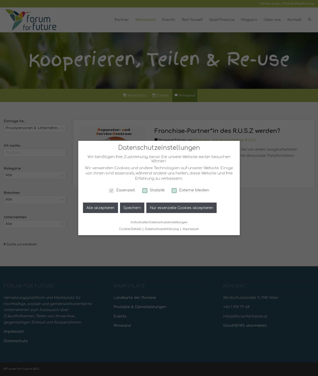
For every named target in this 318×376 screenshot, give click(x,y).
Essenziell (122, 190)
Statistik (153, 190)
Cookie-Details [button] (130, 229)
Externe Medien (190, 190)
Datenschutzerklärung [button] (162, 229)
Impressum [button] (191, 229)
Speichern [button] (132, 208)
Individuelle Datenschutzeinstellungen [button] (159, 222)
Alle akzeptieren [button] (100, 208)
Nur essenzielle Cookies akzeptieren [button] (181, 208)
